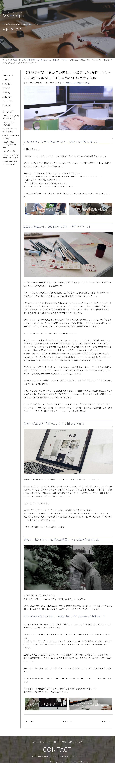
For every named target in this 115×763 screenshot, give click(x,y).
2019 (4, 105)
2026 (4, 79)
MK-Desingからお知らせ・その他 (77, 83)
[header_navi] (107, 14)
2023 (4, 88)
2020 (4, 101)
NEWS (78, 6)
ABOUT (53, 6)
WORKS (71, 6)
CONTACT (94, 6)
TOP (46, 6)
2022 (4, 92)
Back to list (68, 721)
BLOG (85, 6)
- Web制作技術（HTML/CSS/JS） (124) (9, 144)
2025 (4, 84)
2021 (4, 96)
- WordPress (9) (8, 151)
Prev (32, 721)
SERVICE (62, 6)
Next (104, 721)
